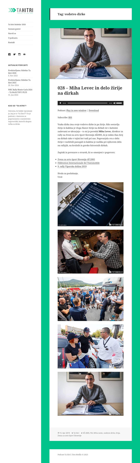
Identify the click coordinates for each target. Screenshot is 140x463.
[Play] (60, 103)
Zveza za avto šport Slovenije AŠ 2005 (76, 159)
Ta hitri (76, 433)
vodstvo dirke (109, 433)
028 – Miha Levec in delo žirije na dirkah (90, 90)
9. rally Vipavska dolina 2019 (72, 166)
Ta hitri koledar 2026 (17, 24)
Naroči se (12, 33)
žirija (118, 433)
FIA (91, 433)
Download (94, 110)
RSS (70, 117)
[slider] (87, 103)
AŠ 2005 (86, 433)
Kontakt (11, 42)
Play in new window (76, 110)
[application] (90, 103)
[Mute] (114, 103)
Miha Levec (98, 433)
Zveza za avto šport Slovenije (69, 435)
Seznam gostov (14, 29)
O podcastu (13, 38)
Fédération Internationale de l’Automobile (79, 162)
